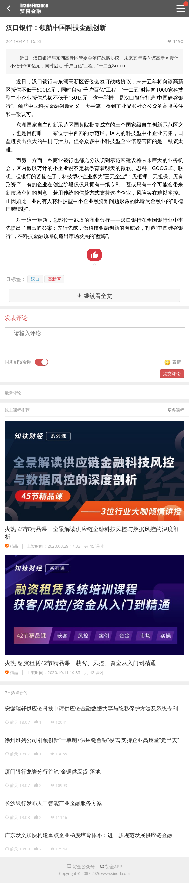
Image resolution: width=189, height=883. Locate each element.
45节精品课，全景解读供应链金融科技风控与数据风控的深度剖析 (92, 532)
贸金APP (111, 867)
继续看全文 (95, 296)
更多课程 (176, 410)
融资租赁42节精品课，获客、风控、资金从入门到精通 (87, 663)
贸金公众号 (81, 867)
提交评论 (172, 373)
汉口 (35, 279)
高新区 (54, 279)
